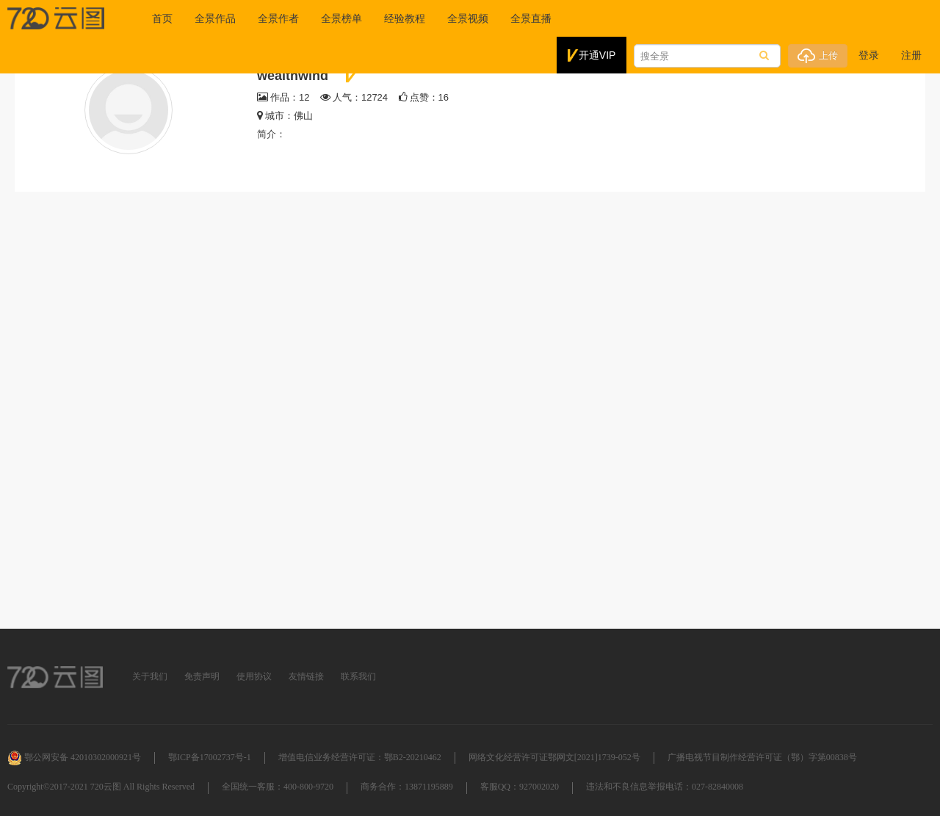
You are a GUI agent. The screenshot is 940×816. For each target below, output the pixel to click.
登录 (868, 55)
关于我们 (149, 676)
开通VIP (592, 55)
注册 (911, 55)
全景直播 (531, 18)
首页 (162, 18)
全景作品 (215, 18)
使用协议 (254, 676)
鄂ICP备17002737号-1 (209, 757)
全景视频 (467, 18)
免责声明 (202, 676)
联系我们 (358, 676)
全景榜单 (341, 18)
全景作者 (278, 18)
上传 (818, 55)
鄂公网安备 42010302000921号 (74, 757)
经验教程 (404, 18)
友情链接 (306, 676)
